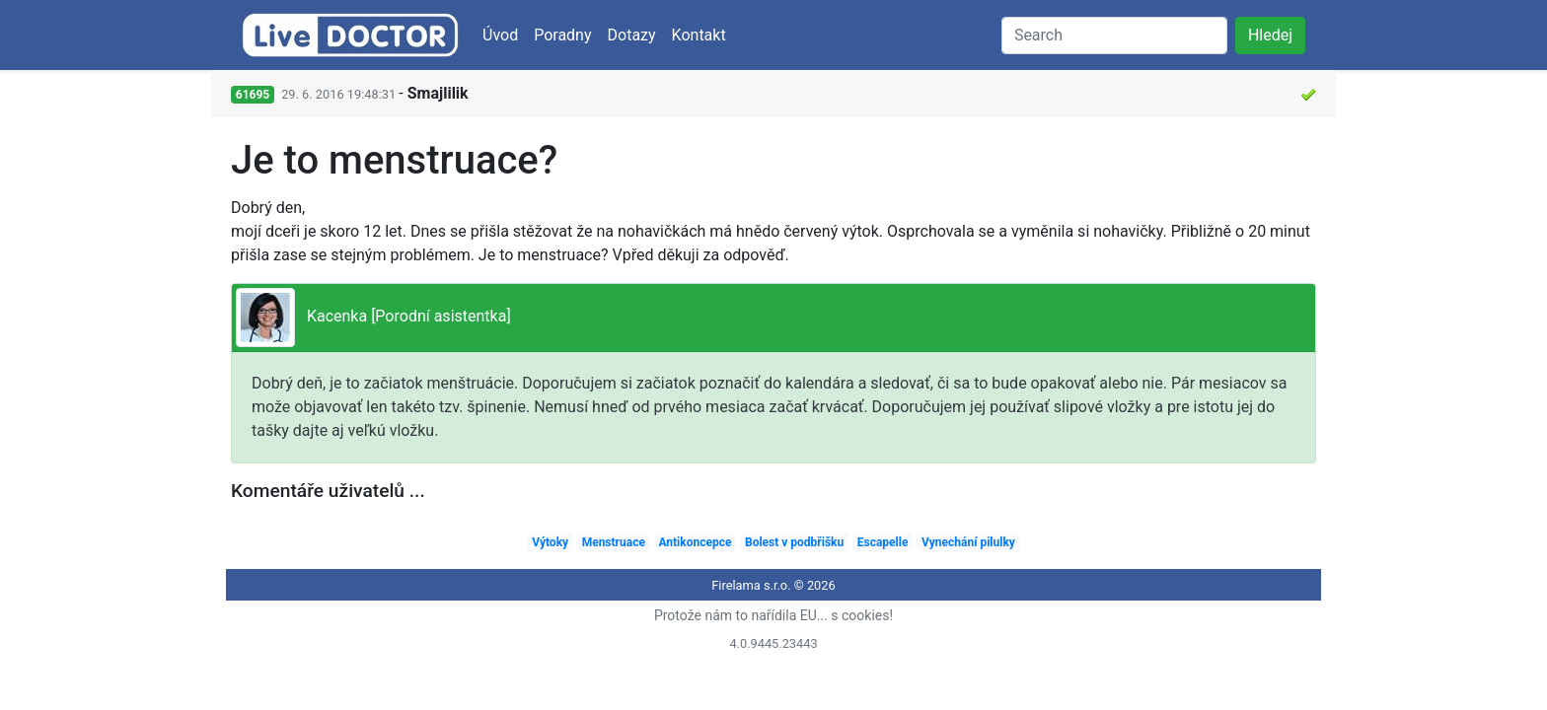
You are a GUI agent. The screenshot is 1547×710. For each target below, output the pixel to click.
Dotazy (632, 35)
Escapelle (883, 542)
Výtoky (550, 542)
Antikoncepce (694, 542)
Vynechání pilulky (968, 542)
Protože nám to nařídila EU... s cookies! (773, 615)
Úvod (500, 35)
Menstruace (613, 542)
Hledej (1270, 35)
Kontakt (699, 35)
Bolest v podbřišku (794, 542)
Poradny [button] (562, 35)
